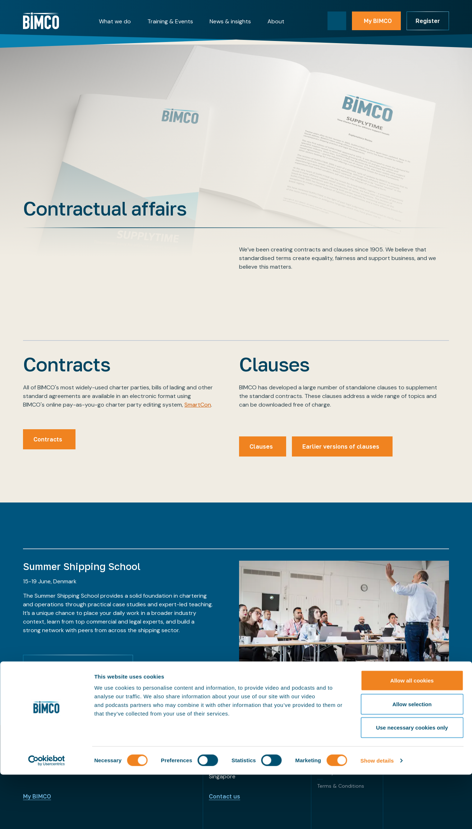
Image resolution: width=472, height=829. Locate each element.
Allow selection (411, 758)
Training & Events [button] (170, 21)
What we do (115, 21)
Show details (377, 815)
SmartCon (197, 404)
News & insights (230, 21)
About (275, 21)
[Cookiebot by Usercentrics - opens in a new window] (46, 815)
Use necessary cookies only (412, 782)
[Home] (41, 20)
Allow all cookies (412, 735)
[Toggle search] (336, 20)
